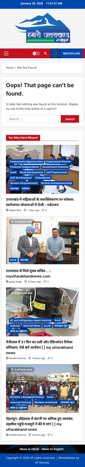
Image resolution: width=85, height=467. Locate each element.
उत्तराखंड (14, 188)
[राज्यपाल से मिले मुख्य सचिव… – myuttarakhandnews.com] (42, 240)
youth (47, 325)
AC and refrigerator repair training (30, 320)
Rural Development (31, 172)
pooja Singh (15, 281)
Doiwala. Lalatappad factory (27, 397)
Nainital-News (31, 325)
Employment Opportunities (26, 161)
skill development (21, 177)
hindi (13, 172)
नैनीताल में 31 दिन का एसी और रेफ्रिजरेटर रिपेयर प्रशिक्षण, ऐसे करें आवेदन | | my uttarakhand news (39, 347)
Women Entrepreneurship (56, 183)
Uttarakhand (42, 177)
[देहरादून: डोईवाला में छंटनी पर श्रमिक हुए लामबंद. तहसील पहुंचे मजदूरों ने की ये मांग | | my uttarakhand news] (42, 388)
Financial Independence (24, 167)
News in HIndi (29, 449)
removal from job (20, 402)
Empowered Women (58, 161)
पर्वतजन (25, 188)
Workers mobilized (46, 402)
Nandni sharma (17, 358)
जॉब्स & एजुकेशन (18, 331)
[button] (6, 53)
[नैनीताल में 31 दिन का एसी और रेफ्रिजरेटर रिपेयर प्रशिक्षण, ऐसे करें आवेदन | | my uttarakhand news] (42, 311)
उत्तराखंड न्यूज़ (61, 325)
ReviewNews (67, 458)
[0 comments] (44, 210)
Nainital (15, 325)
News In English (53, 449)
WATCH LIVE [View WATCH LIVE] (65, 53)
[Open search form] (45, 53)
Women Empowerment (24, 183)
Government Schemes (55, 167)
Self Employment (56, 172)
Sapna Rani (15, 210)
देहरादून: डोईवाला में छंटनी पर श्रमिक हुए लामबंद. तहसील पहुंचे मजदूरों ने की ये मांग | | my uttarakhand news (39, 424)
